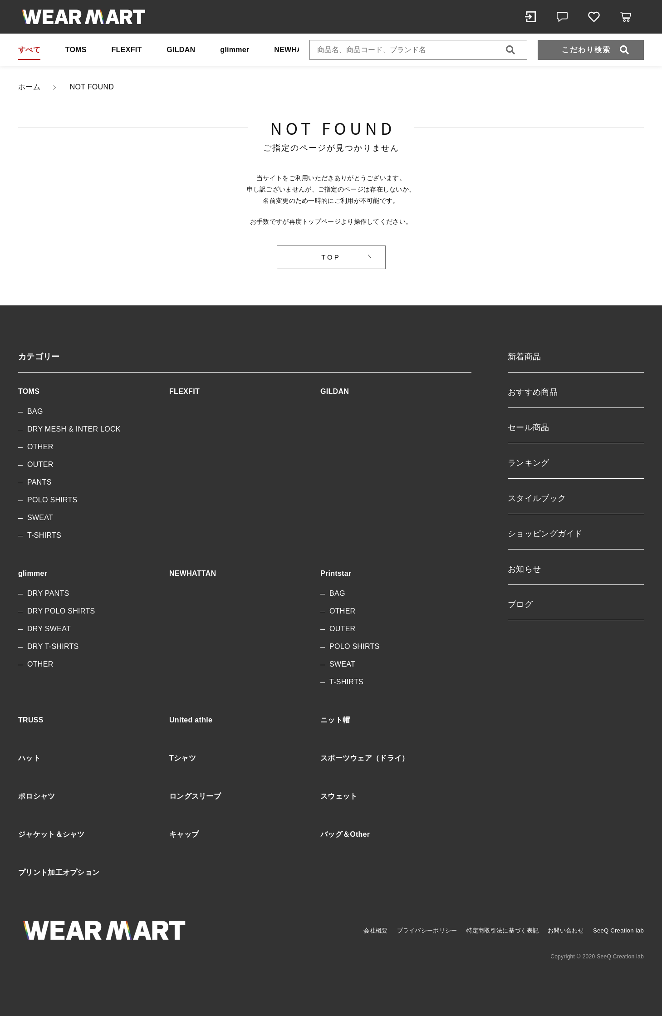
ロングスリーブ (195, 796)
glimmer (234, 50)
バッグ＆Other (345, 834)
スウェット (339, 796)
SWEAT (40, 517)
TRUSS (31, 720)
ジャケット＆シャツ (51, 834)
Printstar (336, 573)
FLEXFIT (127, 50)
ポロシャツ (36, 796)
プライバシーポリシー (427, 930)
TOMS (76, 50)
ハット (29, 758)
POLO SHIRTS (52, 500)
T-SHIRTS (44, 535)
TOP (331, 257)
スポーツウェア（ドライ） (364, 758)
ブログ (520, 604)
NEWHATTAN (297, 50)
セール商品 (528, 427)
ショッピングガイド (545, 533)
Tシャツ (182, 758)
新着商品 (524, 356)
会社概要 (375, 930)
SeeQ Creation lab (618, 930)
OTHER (40, 447)
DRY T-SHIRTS (53, 646)
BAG (35, 411)
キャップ (184, 834)
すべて (29, 50)
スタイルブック (537, 498)
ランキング (528, 462)
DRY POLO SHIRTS (61, 611)
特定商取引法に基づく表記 (502, 930)
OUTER (40, 464)
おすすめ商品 (533, 392)
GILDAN (181, 50)
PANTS (39, 482)
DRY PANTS (48, 593)
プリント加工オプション (58, 872)
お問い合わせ (566, 930)
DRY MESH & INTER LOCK (74, 429)
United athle (190, 720)
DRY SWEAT (49, 629)
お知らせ (524, 569)
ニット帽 (335, 720)
